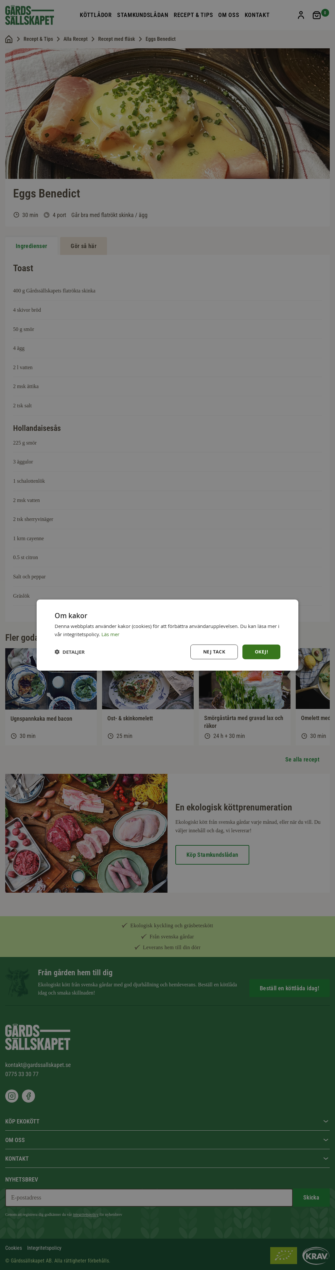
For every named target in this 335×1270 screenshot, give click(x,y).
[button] (70, 652)
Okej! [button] (261, 652)
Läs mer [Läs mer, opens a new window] (110, 634)
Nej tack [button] (214, 652)
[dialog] (167, 635)
